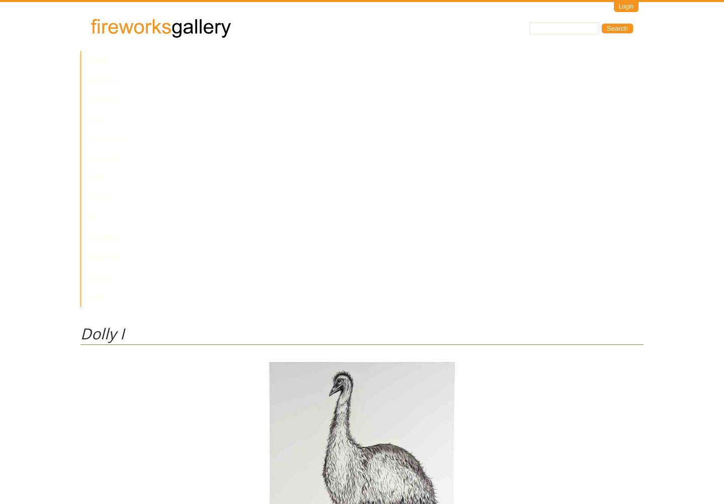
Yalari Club (494, 60)
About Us (361, 60)
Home (98, 60)
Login (626, 6)
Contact (404, 60)
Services (446, 60)
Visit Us (121, 461)
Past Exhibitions (228, 60)
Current (172, 60)
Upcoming (286, 60)
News (324, 60)
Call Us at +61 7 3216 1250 (183, 461)
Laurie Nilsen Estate (109, 382)
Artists (132, 60)
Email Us (93, 461)
